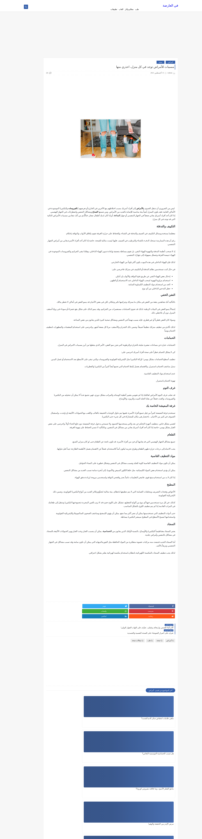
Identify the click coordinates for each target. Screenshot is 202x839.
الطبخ (60, 218)
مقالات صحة (137, 663)
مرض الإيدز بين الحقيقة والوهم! (161, 776)
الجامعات (59, 195)
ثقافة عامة (58, 264)
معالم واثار (129, 9)
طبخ (61, 347)
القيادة (60, 227)
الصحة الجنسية (57, 204)
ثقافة (60, 260)
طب (137, 9)
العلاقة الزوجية (57, 223)
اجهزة (60, 176)
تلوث (61, 255)
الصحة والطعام (57, 209)
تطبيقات (114, 9)
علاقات (60, 361)
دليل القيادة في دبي (55, 306)
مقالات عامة (58, 384)
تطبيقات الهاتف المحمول (53, 246)
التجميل (60, 190)
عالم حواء (59, 357)
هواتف (60, 394)
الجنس (60, 199)
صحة (160, 64)
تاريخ (61, 232)
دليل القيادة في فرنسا (54, 310)
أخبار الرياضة (58, 162)
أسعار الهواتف (57, 167)
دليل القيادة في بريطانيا (53, 292)
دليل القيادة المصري (55, 269)
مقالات (60, 375)
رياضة (60, 320)
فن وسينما (59, 366)
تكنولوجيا (59, 250)
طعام (60, 352)
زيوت (60, 324)
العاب (121, 9)
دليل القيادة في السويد (54, 278)
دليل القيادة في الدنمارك (53, 273)
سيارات (60, 329)
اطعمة (60, 181)
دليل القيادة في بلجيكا (54, 297)
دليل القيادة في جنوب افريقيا (51, 301)
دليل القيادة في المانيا (54, 283)
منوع (61, 389)
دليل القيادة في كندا (55, 315)
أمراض (170, 64)
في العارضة (170, 6)
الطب (60, 213)
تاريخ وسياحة (58, 236)
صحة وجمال (58, 338)
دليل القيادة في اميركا (54, 287)
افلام (61, 186)
